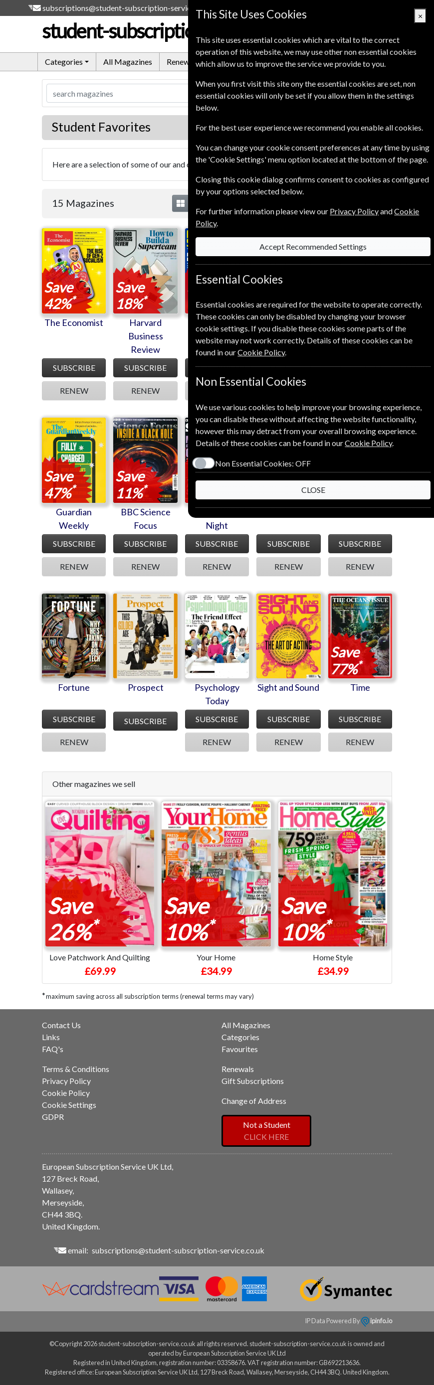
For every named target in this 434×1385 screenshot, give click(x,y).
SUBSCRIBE (74, 367)
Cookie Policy (66, 1092)
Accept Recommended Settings (311, 246)
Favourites (239, 1049)
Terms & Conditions (75, 1069)
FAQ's (52, 1049)
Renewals (183, 61)
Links (51, 1037)
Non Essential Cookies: (259, 463)
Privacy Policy (66, 1080)
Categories (240, 1037)
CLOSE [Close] (311, 489)
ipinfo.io (376, 1321)
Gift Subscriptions (252, 1080)
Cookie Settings (69, 1104)
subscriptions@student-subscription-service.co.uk (128, 7)
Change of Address (253, 1100)
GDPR (53, 1116)
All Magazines (127, 61)
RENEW (74, 390)
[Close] (420, 15)
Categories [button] (64, 61)
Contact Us (61, 1025)
